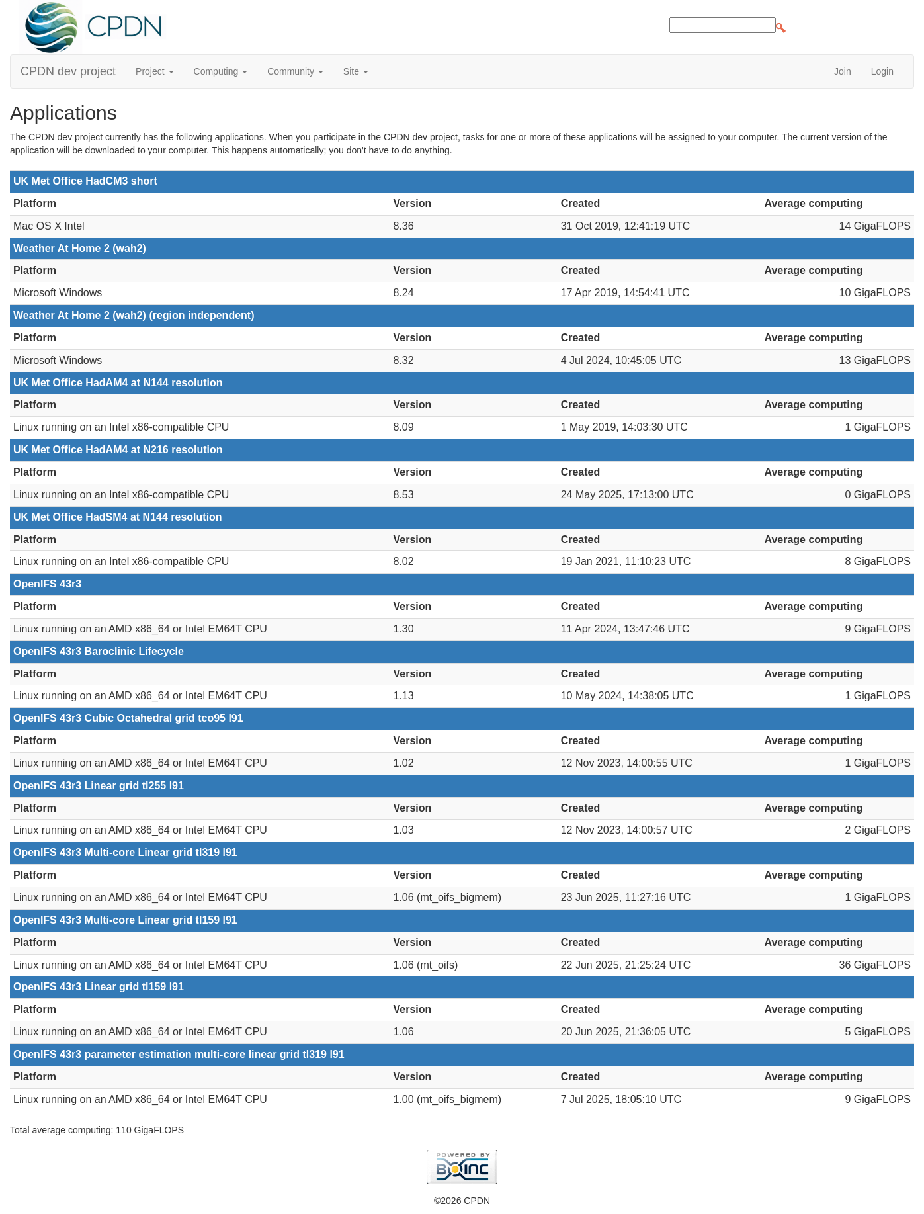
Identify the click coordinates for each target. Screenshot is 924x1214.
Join (842, 71)
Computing (221, 71)
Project (154, 71)
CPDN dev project (68, 71)
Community (295, 71)
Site (355, 71)
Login (882, 71)
